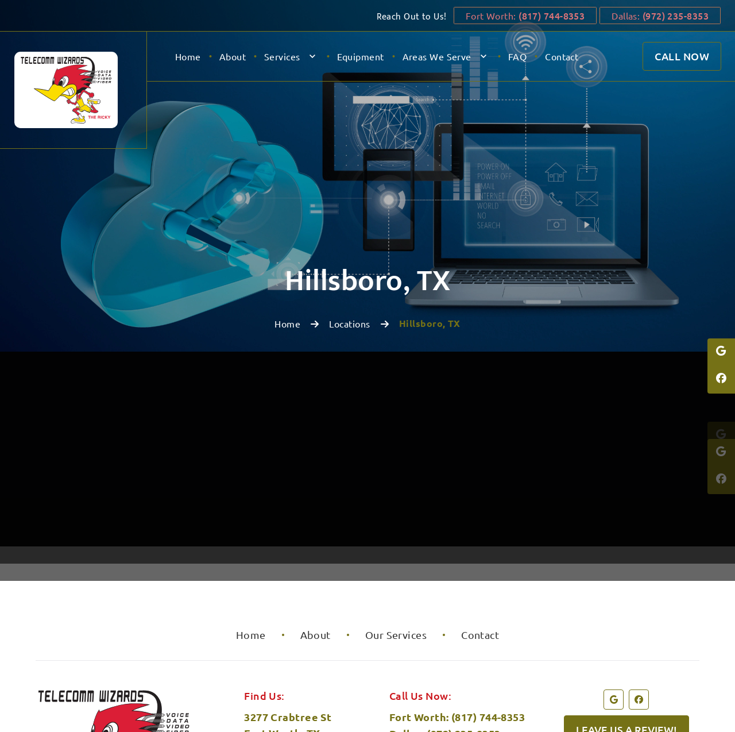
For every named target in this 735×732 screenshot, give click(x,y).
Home (188, 56)
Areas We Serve (437, 56)
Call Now (682, 56)
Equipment (360, 56)
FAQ (517, 56)
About (232, 56)
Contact (561, 56)
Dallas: (660, 15)
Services (282, 56)
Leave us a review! (626, 589)
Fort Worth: (521, 15)
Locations (349, 184)
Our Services (396, 495)
